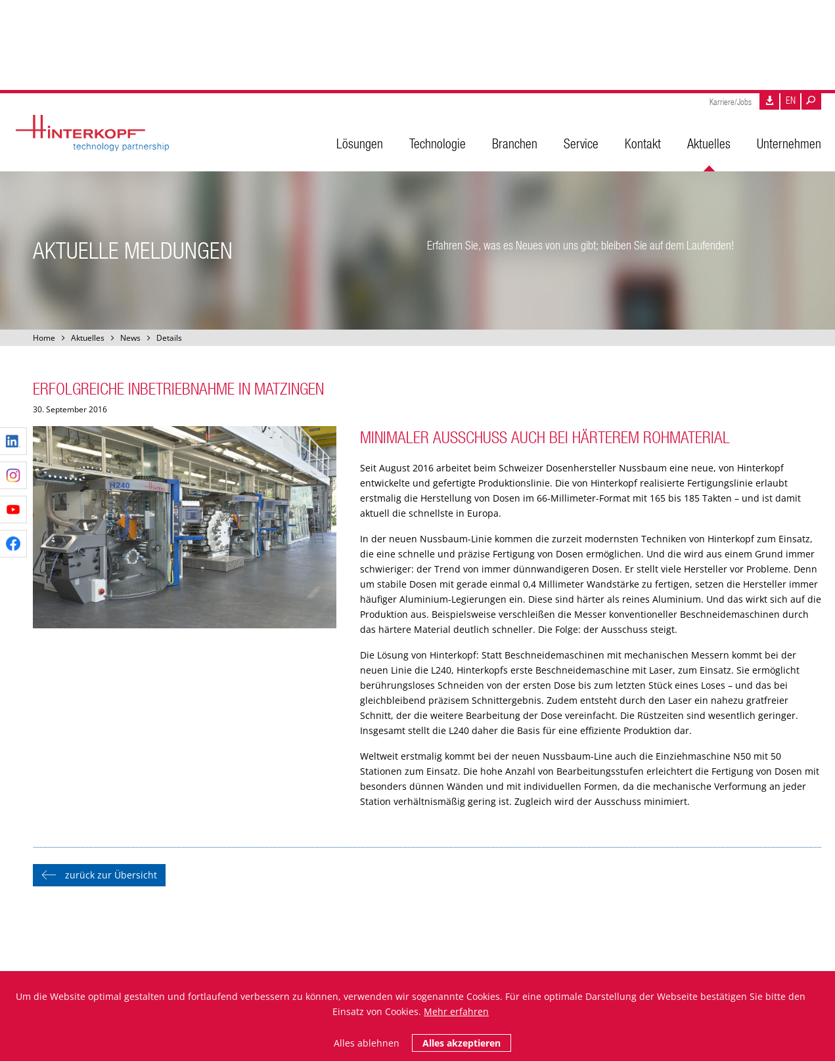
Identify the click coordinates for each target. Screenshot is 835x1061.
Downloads (769, 101)
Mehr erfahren (456, 1011)
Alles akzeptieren (461, 1043)
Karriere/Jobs (731, 102)
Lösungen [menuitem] (359, 143)
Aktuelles (87, 337)
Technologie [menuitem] (437, 143)
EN (791, 100)
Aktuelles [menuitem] (709, 143)
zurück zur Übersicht (111, 875)
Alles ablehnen (366, 1043)
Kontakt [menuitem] (643, 143)
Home (44, 337)
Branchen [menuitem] (514, 143)
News (130, 337)
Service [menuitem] (581, 143)
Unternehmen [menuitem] (789, 143)
